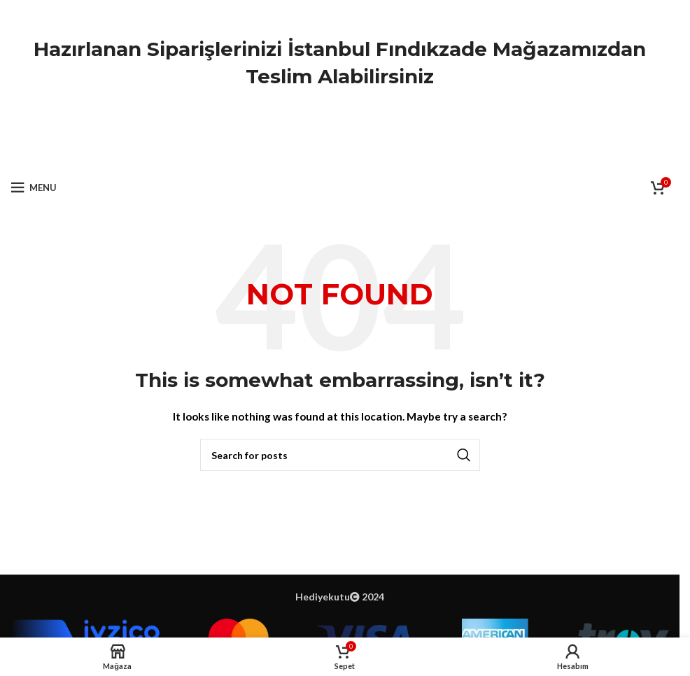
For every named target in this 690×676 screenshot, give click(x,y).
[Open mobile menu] (33, 188)
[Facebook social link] (304, 153)
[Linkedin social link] (357, 153)
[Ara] (340, 455)
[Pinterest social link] (340, 153)
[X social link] (322, 153)
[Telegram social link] (375, 153)
